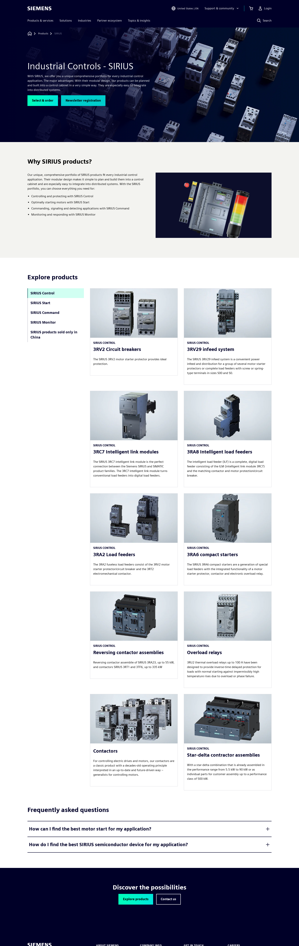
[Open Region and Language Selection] (185, 8)
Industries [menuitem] (84, 20)
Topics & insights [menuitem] (139, 20)
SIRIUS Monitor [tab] (43, 322)
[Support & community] (222, 8)
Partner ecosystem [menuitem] (109, 20)
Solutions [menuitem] (65, 20)
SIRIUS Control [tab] (43, 293)
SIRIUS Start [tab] (40, 303)
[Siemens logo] (39, 8)
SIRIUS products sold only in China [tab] (54, 334)
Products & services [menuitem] (40, 20)
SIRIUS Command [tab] (45, 313)
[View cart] (251, 8)
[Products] (43, 34)
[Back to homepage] (29, 33)
